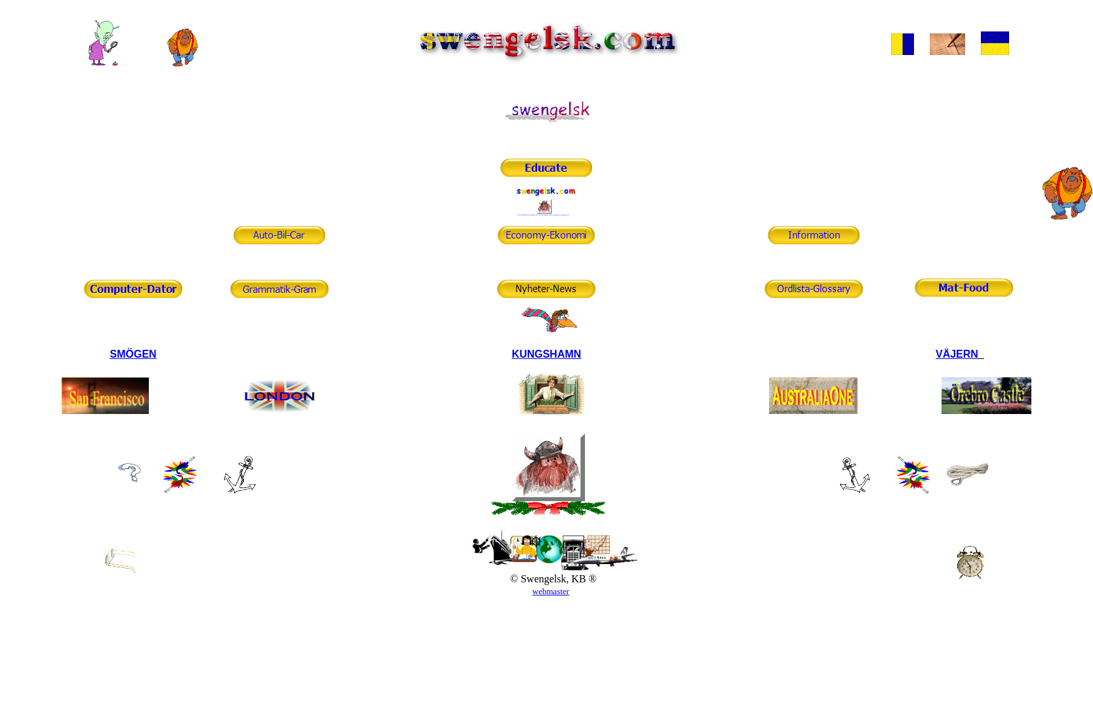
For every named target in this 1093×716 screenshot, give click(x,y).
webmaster (550, 591)
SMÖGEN (133, 354)
